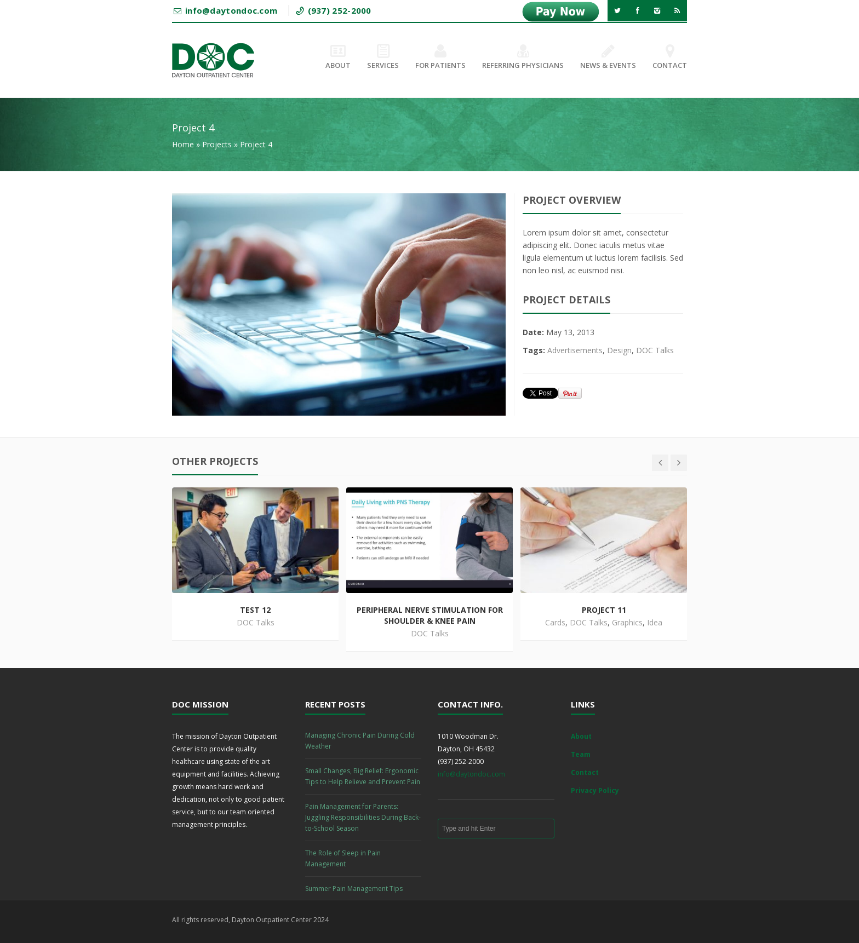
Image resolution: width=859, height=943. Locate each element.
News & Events (608, 57)
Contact (669, 57)
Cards (555, 622)
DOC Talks (655, 350)
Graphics (627, 622)
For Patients (440, 57)
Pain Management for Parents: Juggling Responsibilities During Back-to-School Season (363, 817)
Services (383, 57)
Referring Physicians (523, 57)
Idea (654, 622)
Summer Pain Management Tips (354, 888)
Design (619, 350)
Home (183, 144)
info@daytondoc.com (471, 774)
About (338, 57)
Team (581, 754)
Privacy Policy (595, 790)
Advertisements (575, 350)
